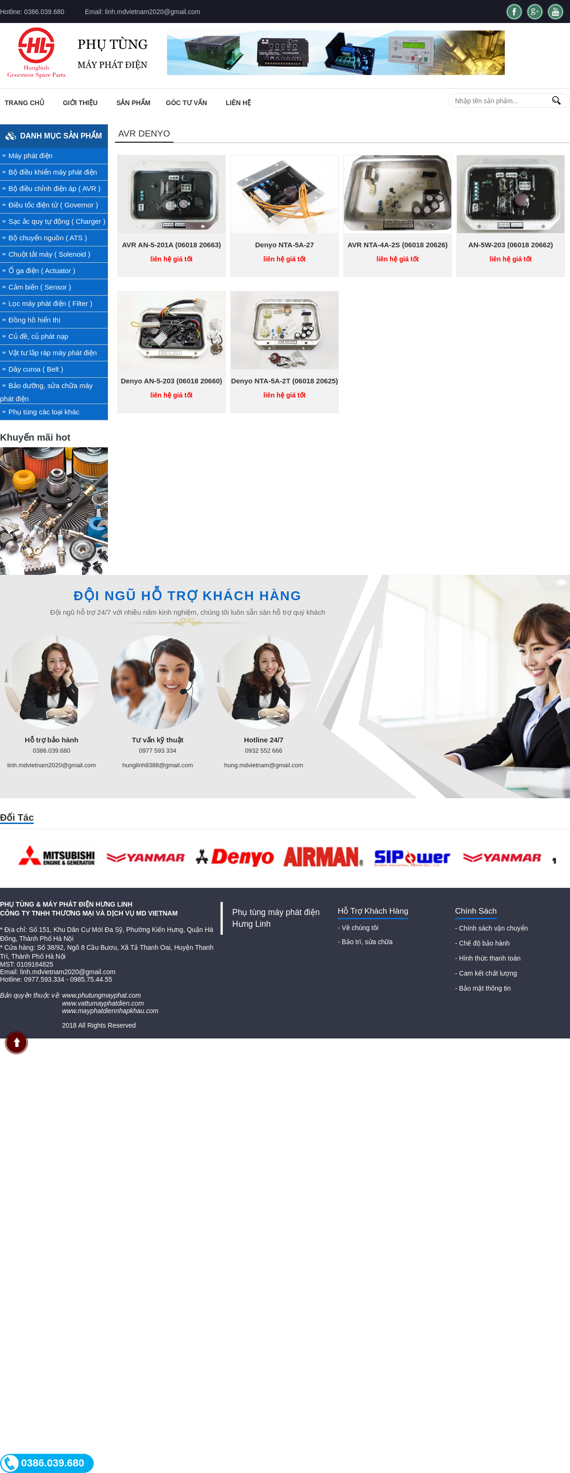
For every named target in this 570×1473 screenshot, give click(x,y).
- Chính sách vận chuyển (491, 928)
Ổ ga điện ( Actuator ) (42, 271)
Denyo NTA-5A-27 (284, 245)
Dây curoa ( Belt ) (35, 369)
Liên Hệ (238, 103)
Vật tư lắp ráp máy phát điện (52, 353)
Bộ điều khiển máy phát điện (52, 172)
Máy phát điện (30, 156)
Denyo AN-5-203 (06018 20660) (171, 381)
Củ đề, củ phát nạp (38, 336)
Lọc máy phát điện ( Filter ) (50, 303)
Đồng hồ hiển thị (34, 320)
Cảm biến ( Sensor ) (39, 287)
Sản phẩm (133, 103)
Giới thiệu (80, 103)
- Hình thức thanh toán (488, 958)
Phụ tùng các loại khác (43, 412)
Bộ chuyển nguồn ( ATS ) (47, 238)
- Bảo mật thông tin (483, 988)
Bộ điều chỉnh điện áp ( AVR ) (54, 188)
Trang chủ (24, 103)
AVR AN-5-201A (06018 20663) (171, 245)
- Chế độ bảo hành (482, 943)
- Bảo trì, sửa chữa (365, 942)
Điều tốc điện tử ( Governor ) (53, 205)
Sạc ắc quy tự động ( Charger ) (57, 221)
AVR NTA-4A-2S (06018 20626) (398, 245)
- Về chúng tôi (358, 927)
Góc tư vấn (186, 103)
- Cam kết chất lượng (486, 973)
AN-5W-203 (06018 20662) (510, 245)
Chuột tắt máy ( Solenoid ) (49, 254)
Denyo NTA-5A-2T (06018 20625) (284, 381)
